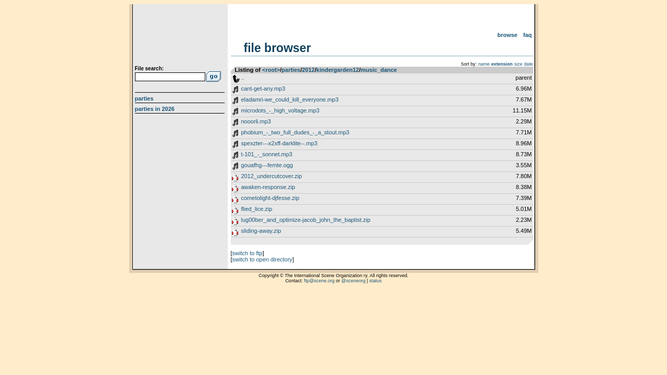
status (375, 280)
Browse (507, 35)
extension (502, 64)
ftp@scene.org (319, 280)
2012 (308, 70)
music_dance (379, 70)
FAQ (527, 35)
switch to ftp (247, 253)
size (518, 64)
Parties (144, 98)
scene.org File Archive (181, 36)
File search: (149, 68)
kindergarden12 (337, 70)
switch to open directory (262, 259)
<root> (271, 70)
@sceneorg (353, 280)
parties (290, 70)
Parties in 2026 (155, 109)
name (484, 64)
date (528, 64)
